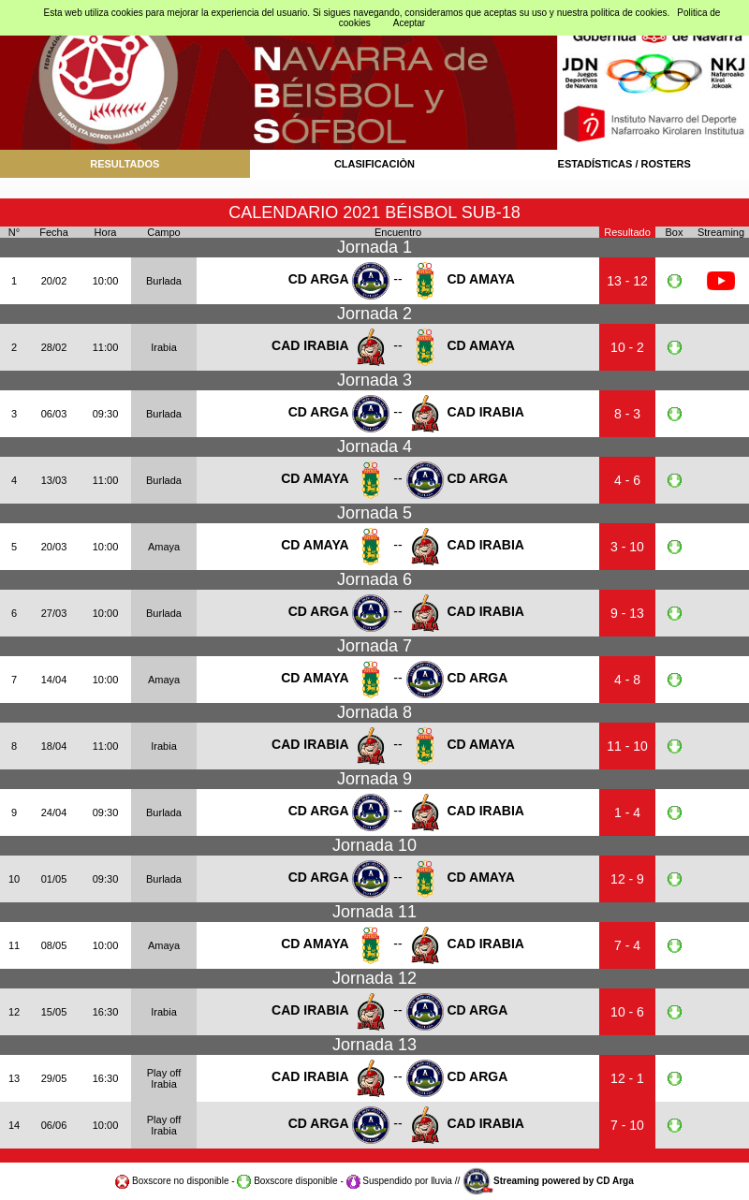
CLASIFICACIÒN (374, 163)
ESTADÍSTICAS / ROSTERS (624, 163)
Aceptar (409, 23)
